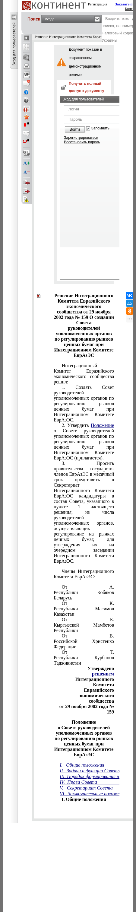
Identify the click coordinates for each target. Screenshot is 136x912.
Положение (102, 425)
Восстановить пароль (82, 142)
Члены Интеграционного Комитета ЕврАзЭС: (84, 574)
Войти (75, 129)
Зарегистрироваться (81, 137)
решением (103, 673)
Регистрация (97, 4)
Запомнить (100, 128)
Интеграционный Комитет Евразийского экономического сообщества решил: (84, 373)
